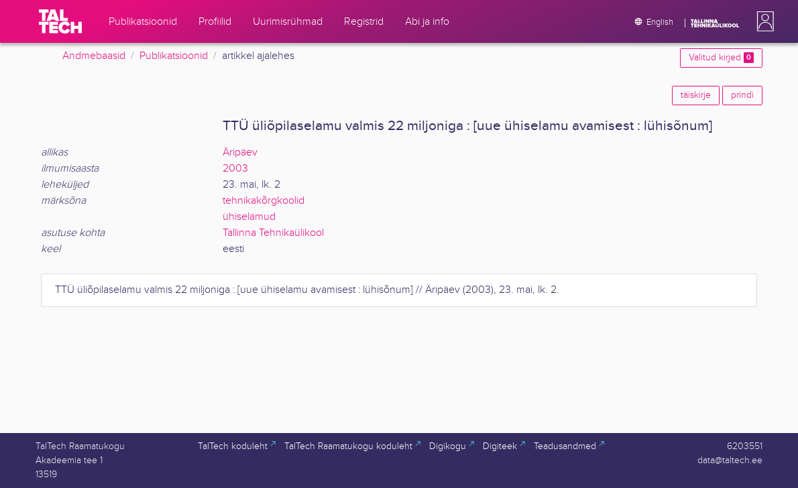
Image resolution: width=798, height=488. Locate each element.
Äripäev (240, 152)
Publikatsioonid (173, 56)
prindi (742, 95)
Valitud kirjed (721, 57)
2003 (235, 168)
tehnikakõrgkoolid (263, 200)
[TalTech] (60, 21)
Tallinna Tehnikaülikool (273, 233)
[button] (762, 21)
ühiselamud (249, 216)
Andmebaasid (93, 56)
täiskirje (696, 95)
